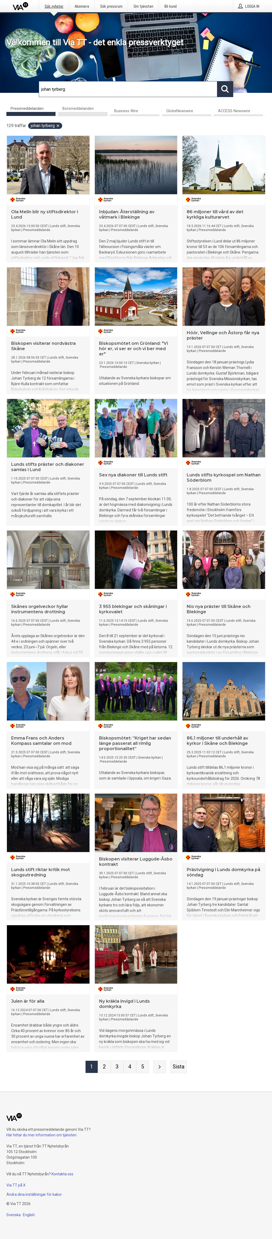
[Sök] (128, 89)
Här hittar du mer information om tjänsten (41, 1135)
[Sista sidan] (178, 1067)
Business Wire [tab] (126, 111)
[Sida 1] (91, 1067)
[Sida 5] (142, 1067)
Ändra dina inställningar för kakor (34, 1194)
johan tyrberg (45, 125)
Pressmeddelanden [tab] (27, 108)
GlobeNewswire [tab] (179, 111)
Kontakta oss (62, 1174)
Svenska (13, 1215)
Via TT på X (16, 1185)
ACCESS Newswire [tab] (234, 111)
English (29, 1215)
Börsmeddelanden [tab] (78, 108)
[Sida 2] (104, 1067)
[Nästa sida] (159, 1067)
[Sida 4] (130, 1067)
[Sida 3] (117, 1067)
